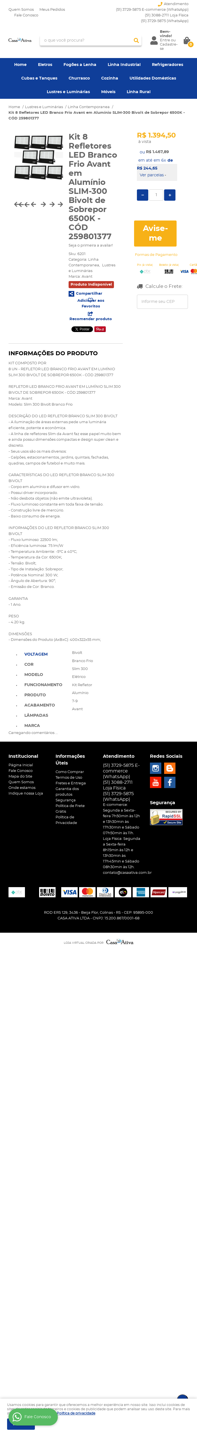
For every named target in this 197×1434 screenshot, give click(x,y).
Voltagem (36, 654)
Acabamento (39, 705)
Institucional (23, 756)
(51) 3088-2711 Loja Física (166, 15)
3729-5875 (164, 21)
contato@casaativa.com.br (127, 873)
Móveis (108, 92)
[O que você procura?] (136, 40)
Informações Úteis (70, 759)
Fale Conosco (26, 15)
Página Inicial (21, 765)
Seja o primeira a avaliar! (91, 245)
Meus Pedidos (52, 10)
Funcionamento (43, 685)
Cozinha (109, 78)
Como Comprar (70, 772)
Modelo (33, 675)
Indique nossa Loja (26, 793)
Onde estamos (22, 788)
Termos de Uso (69, 778)
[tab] (43, 654)
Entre (165, 40)
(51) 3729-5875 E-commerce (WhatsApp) (152, 10)
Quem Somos (21, 10)
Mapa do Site (20, 776)
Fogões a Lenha (79, 65)
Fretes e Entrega (71, 783)
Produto (35, 695)
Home (20, 65)
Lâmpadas (36, 716)
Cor (28, 665)
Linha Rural (139, 92)
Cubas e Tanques (39, 78)
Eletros (45, 65)
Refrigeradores (167, 65)
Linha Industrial (124, 65)
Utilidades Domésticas (153, 78)
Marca (32, 726)
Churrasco (79, 78)
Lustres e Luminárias (68, 92)
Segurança (66, 800)
